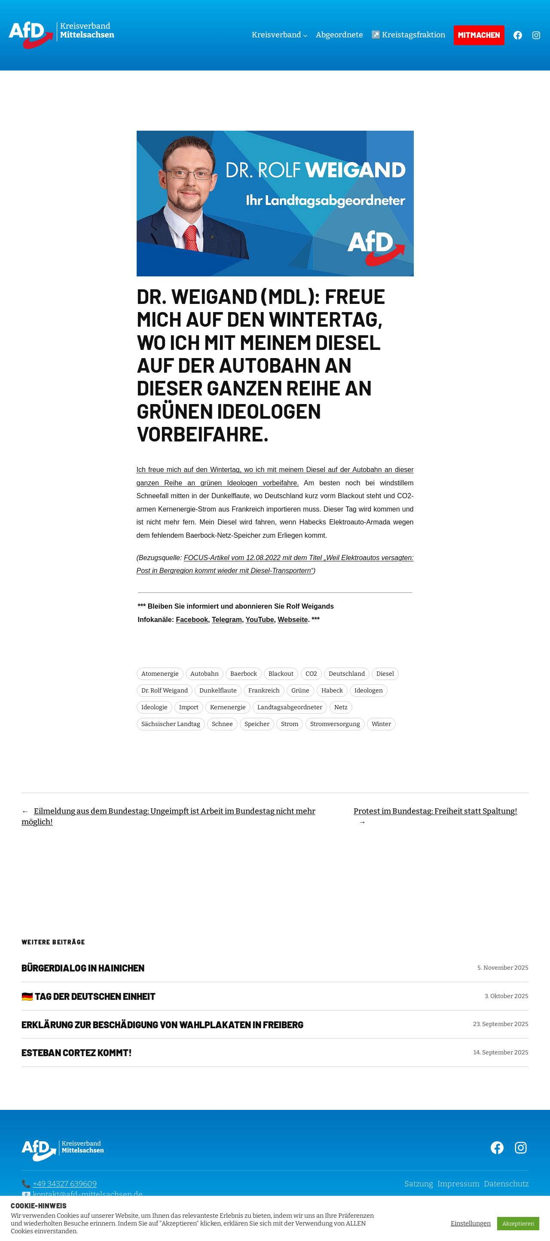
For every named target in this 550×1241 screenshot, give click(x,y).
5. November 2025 (503, 967)
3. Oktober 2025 (507, 996)
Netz (341, 707)
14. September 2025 (501, 1052)
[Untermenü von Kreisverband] (305, 35)
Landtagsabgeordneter (289, 707)
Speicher (256, 724)
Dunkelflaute (218, 690)
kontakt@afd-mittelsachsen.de (88, 1194)
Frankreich (264, 690)
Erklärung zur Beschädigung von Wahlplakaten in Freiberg (162, 1024)
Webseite (293, 619)
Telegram (227, 619)
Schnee (222, 724)
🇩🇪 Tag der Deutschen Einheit (88, 996)
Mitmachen (479, 35)
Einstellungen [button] (471, 1223)
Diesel (385, 673)
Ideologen (368, 690)
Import (189, 707)
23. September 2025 (501, 1024)
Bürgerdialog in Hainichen (82, 967)
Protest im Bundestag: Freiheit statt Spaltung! (435, 811)
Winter (381, 724)
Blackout (281, 673)
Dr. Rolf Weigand (164, 690)
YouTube (260, 619)
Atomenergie (160, 673)
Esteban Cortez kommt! (76, 1052)
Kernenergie (228, 707)
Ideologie (154, 707)
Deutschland (347, 673)
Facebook (192, 619)
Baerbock (243, 673)
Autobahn (204, 673)
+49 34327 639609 (65, 1184)
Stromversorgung (335, 724)
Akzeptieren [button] (518, 1223)
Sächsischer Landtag (170, 724)
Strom (289, 724)
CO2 (311, 673)
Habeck (332, 690)
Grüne (300, 690)
